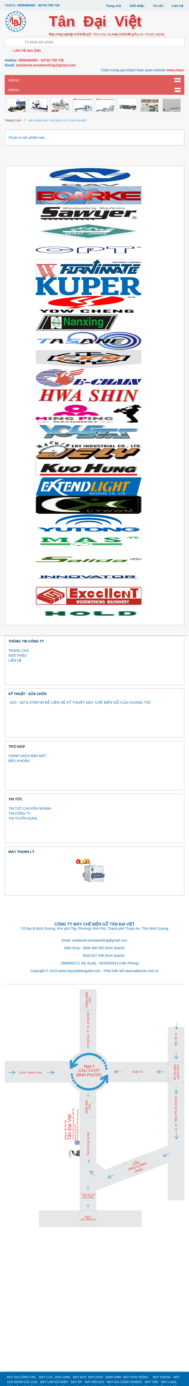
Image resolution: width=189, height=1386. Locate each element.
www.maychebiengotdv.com (79, 971)
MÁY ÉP (76, 1382)
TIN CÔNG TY (19, 813)
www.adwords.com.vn (141, 971)
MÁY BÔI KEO (94, 1382)
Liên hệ (177, 6)
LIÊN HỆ (14, 660)
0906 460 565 (93, 948)
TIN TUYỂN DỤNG (22, 818)
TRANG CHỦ (18, 651)
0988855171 (70, 963)
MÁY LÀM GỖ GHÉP (54, 1382)
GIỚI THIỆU (17, 655)
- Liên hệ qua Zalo (26, 50)
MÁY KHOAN (162, 1377)
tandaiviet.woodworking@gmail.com (46, 65)
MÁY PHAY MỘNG (135, 1377)
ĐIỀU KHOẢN (18, 761)
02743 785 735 (49, 5)
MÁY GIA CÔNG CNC (21, 1377)
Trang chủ (113, 6)
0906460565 (26, 5)
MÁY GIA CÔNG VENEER (124, 1382)
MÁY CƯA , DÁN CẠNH (54, 1377)
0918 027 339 (93, 956)
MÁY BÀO (79, 1377)
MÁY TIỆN (151, 1382)
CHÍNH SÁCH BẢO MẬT (27, 756)
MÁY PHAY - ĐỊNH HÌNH (104, 1377)
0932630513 (108, 963)
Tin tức (158, 6)
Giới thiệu (137, 6)
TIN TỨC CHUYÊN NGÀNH (29, 808)
